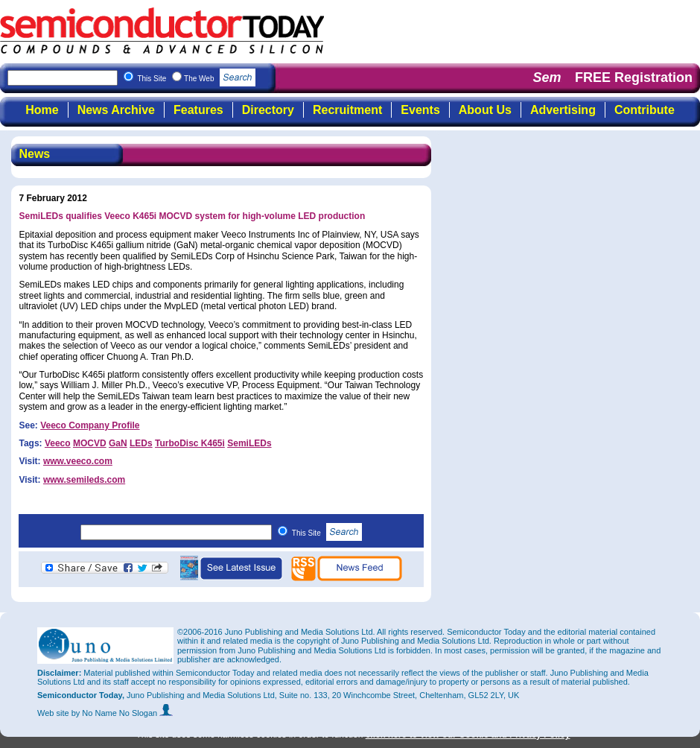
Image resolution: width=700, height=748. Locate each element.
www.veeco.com (77, 461)
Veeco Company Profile (89, 425)
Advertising (563, 110)
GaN (118, 443)
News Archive (116, 110)
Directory (268, 110)
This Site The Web (196, 79)
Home (41, 110)
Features (198, 110)
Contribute (644, 110)
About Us (485, 110)
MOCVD (89, 443)
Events (420, 110)
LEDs (141, 443)
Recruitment (347, 110)
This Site (327, 533)
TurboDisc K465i (190, 443)
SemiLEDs (249, 443)
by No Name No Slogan (122, 713)
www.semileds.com (84, 480)
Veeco (58, 443)
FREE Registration (634, 77)
